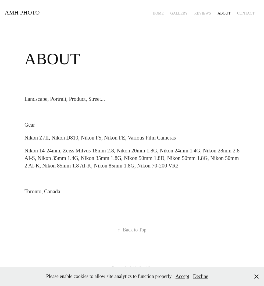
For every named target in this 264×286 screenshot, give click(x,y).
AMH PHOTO (22, 12)
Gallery (179, 13)
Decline (200, 276)
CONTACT (246, 13)
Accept (182, 276)
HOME (158, 13)
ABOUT (223, 13)
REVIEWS (202, 13)
